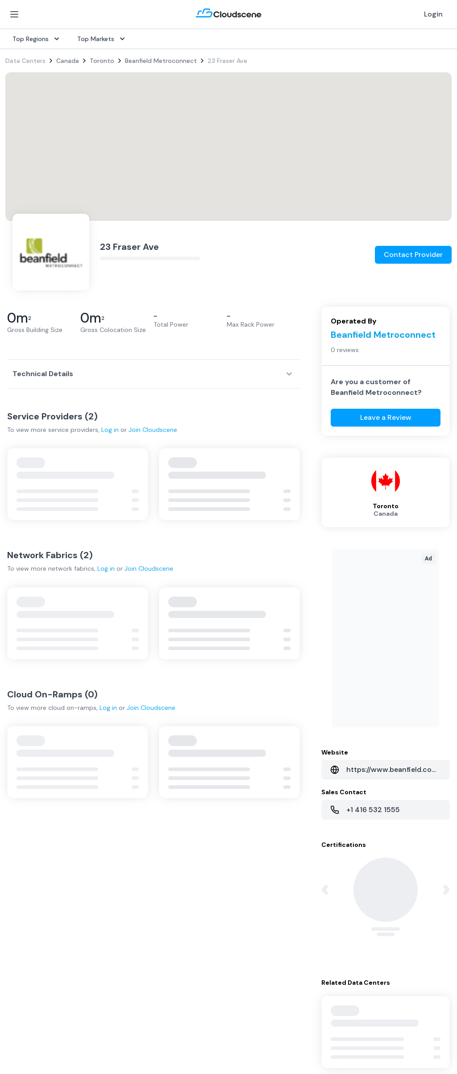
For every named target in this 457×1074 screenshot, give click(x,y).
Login (433, 14)
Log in (110, 430)
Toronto (102, 61)
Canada (67, 61)
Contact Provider (413, 254)
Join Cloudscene (153, 430)
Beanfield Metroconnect (161, 61)
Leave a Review (385, 417)
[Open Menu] (14, 14)
